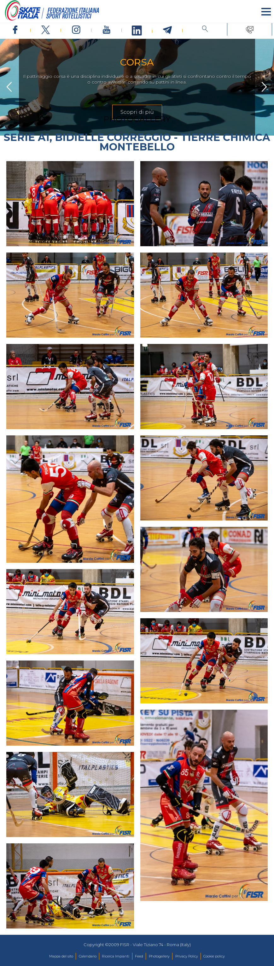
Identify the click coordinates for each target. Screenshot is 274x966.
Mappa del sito (61, 956)
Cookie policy (214, 956)
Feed (139, 956)
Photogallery (159, 956)
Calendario (87, 956)
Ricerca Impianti (115, 956)
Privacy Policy (186, 956)
